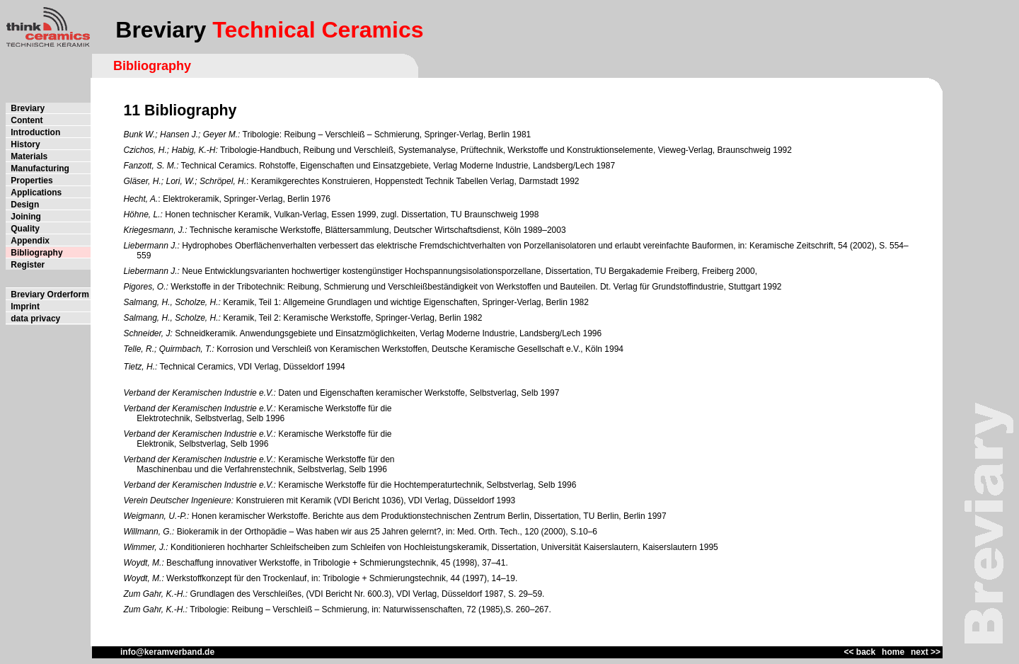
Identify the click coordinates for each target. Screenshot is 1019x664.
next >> (925, 652)
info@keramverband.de (153, 652)
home (893, 652)
